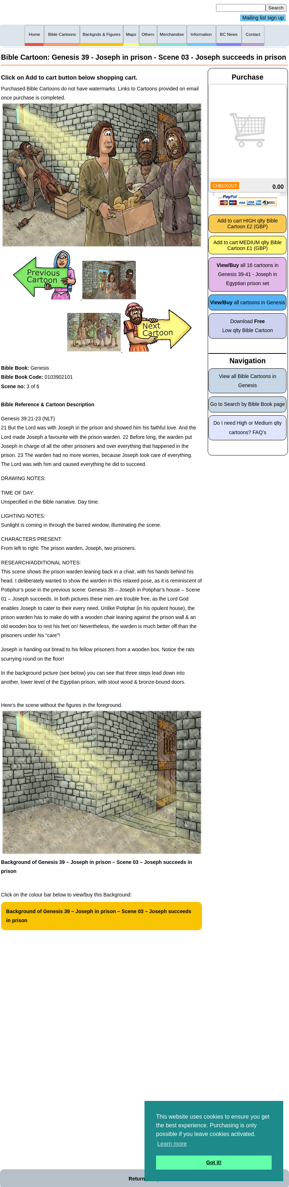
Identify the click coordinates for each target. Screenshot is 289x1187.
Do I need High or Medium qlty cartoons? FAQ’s (247, 427)
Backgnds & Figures (102, 34)
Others (148, 34)
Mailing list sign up (263, 18)
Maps (131, 34)
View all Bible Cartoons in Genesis (247, 380)
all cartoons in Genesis (247, 302)
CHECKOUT (225, 185)
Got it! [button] (213, 1162)
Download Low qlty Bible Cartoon (247, 325)
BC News (229, 34)
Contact (253, 34)
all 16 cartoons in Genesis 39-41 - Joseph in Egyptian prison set (247, 274)
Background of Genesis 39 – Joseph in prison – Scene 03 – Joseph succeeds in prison (98, 915)
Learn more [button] (172, 1144)
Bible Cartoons (62, 34)
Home (34, 34)
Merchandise (172, 34)
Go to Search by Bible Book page (247, 404)
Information (201, 34)
